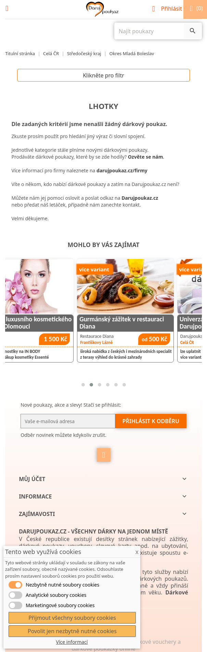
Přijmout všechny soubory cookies (72, 618)
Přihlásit (167, 8)
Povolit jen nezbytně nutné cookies (72, 631)
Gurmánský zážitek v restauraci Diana (149, 322)
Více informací (72, 642)
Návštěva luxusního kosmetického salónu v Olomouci (53, 322)
